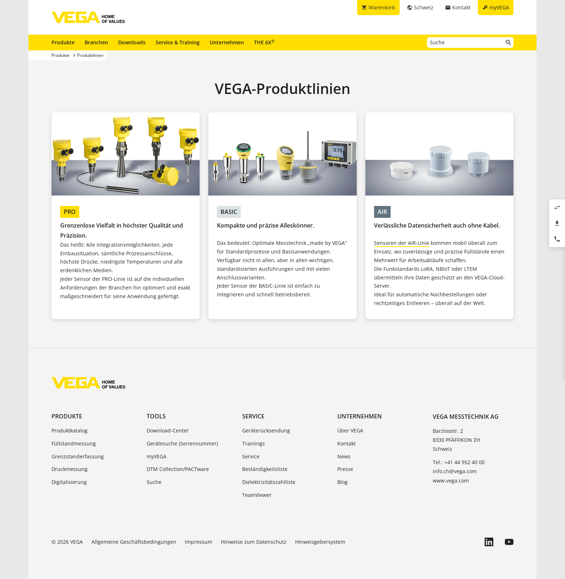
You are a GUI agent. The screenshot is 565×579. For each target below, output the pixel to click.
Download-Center (168, 430)
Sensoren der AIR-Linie (401, 242)
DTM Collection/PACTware (178, 469)
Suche (154, 482)
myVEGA (156, 456)
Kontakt (346, 443)
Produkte (63, 42)
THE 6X (264, 42)
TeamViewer (257, 495)
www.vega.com (451, 480)
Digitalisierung (69, 482)
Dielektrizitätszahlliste (268, 482)
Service (253, 416)
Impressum (198, 541)
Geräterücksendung (266, 430)
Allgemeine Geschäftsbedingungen (134, 541)
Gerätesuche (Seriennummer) (182, 443)
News (344, 456)
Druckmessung (70, 469)
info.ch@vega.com (455, 471)
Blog (342, 482)
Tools (156, 416)
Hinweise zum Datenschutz (253, 541)
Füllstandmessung (74, 443)
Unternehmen (227, 42)
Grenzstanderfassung (78, 456)
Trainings (253, 443)
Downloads (132, 42)
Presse (345, 469)
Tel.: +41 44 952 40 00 (459, 462)
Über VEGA (350, 430)
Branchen (96, 42)
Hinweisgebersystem (320, 541)
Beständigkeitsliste (265, 469)
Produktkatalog (70, 430)
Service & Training (178, 42)
